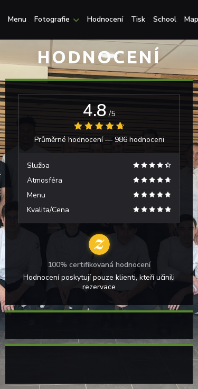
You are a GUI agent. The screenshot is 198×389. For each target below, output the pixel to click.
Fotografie (56, 19)
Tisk (138, 19)
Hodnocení (105, 19)
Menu (17, 19)
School (164, 19)
